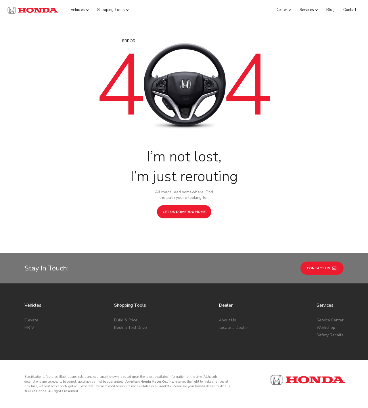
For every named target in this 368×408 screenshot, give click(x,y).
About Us (227, 320)
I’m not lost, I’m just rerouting (184, 166)
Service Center (330, 320)
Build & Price (125, 320)
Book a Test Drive (130, 327)
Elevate (31, 320)
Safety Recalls (330, 335)
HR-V (29, 327)
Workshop (326, 327)
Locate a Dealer (233, 327)
